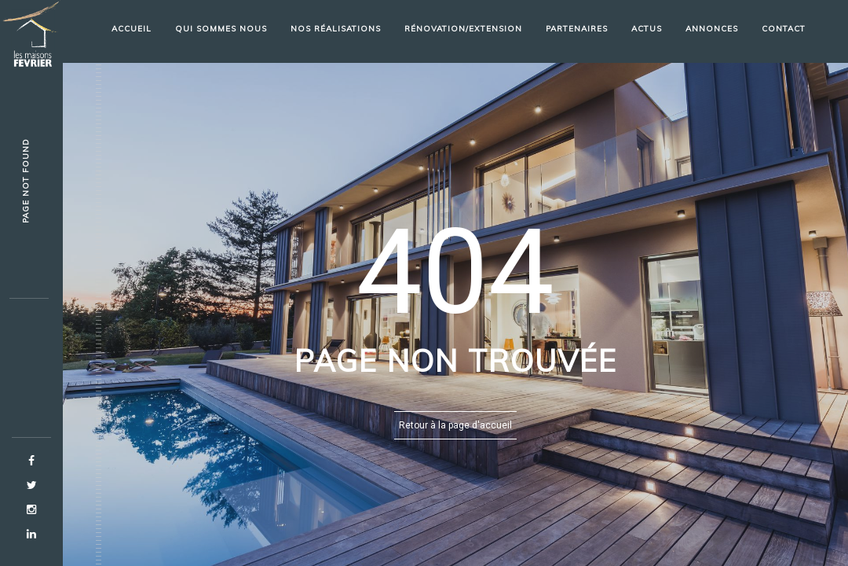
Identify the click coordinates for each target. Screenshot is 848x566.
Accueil (131, 29)
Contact (784, 29)
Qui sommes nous (221, 29)
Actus (646, 29)
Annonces (711, 29)
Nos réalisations (336, 29)
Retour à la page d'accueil (455, 425)
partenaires (577, 29)
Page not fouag (25, 181)
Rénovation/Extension (463, 29)
